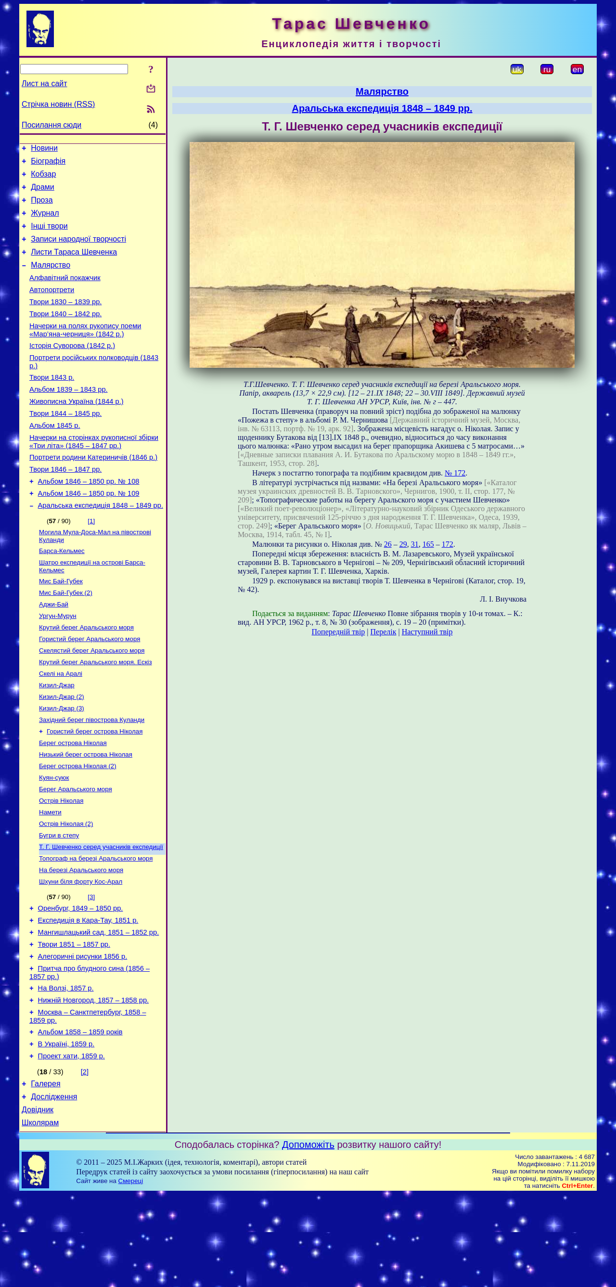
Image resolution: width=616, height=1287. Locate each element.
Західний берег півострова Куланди (91, 775)
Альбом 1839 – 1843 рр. (68, 417)
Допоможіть (308, 1237)
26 (388, 544)
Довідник (37, 1201)
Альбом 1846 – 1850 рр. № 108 (89, 519)
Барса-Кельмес (62, 593)
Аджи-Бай (53, 650)
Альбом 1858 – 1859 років (80, 1116)
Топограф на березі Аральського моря (96, 925)
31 (415, 544)
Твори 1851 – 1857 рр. (74, 1019)
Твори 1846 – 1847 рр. (65, 505)
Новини (44, 149)
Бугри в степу (59, 900)
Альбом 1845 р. (54, 457)
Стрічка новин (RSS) (58, 104)
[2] (85, 1158)
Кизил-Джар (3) (61, 763)
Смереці (130, 1273)
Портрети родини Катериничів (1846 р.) (93, 492)
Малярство (50, 279)
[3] (91, 966)
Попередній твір (338, 632)
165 (428, 544)
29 (403, 544)
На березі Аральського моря (81, 938)
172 (447, 544)
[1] (91, 561)
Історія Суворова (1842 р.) (72, 369)
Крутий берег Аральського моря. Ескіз (95, 713)
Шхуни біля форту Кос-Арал (80, 950)
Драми (42, 193)
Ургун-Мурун (58, 663)
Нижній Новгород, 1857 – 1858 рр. (93, 1081)
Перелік (384, 632)
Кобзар (43, 178)
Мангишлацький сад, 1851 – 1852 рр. (98, 1006)
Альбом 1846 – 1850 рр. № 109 (89, 532)
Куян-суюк (54, 838)
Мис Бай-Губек (61, 625)
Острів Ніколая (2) (66, 888)
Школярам (40, 1215)
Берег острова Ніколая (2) (77, 825)
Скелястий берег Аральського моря (91, 700)
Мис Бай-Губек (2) (65, 638)
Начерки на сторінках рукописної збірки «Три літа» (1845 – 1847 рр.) (93, 475)
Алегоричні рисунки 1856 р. (83, 1033)
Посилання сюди (51, 125)
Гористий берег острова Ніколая (94, 788)
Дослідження (54, 1186)
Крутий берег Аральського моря (86, 675)
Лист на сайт (44, 83)
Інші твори (49, 236)
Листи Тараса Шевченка (74, 265)
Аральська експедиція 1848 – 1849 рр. (100, 546)
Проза (41, 207)
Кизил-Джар (57, 738)
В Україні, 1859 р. (66, 1129)
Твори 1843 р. (51, 403)
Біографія (48, 164)
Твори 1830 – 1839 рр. (65, 320)
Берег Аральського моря (75, 850)
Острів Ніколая (61, 863)
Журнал (45, 222)
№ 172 (455, 473)
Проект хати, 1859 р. (71, 1142)
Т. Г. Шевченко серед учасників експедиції (101, 913)
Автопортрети (51, 307)
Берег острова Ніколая (73, 800)
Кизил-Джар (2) (61, 750)
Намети (50, 875)
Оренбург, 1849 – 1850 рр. (80, 979)
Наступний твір (427, 632)
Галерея (45, 1172)
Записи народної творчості (78, 250)
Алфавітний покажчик (65, 293)
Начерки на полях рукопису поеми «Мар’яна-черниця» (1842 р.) (85, 352)
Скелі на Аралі (60, 725)
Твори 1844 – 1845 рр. (65, 444)
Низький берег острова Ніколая (85, 813)
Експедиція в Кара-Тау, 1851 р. (88, 992)
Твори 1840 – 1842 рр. (65, 334)
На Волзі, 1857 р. (66, 1067)
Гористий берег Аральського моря (89, 688)
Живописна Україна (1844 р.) (76, 430)
